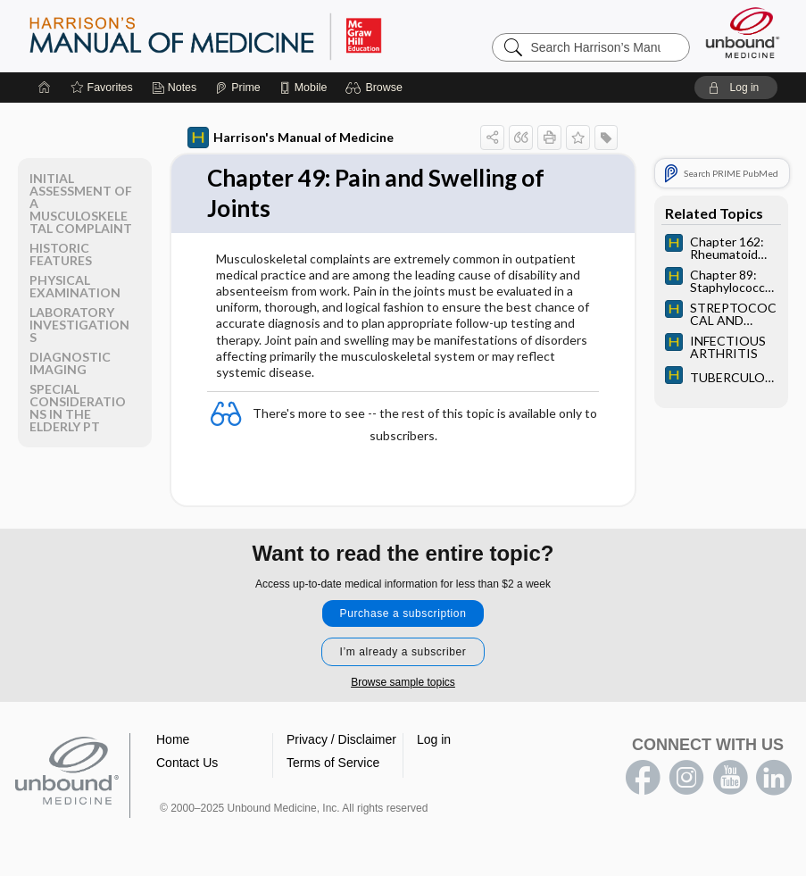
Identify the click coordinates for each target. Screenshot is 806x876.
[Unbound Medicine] (742, 32)
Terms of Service (333, 762)
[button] (376, 87)
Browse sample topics (403, 682)
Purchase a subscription (403, 613)
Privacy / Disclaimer (341, 739)
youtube (730, 778)
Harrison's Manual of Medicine (290, 137)
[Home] (44, 87)
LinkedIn (774, 778)
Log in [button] (434, 739)
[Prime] (237, 87)
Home (172, 739)
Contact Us (187, 762)
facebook (643, 778)
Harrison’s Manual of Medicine (252, 36)
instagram (686, 778)
